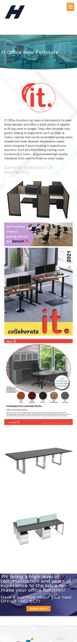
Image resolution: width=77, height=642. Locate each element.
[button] (70, 7)
